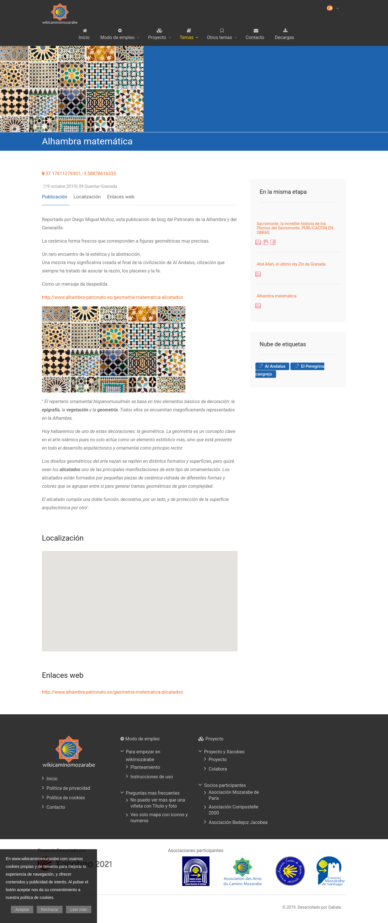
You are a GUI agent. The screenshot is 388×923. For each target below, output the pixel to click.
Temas (186, 37)
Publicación (54, 195)
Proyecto (157, 37)
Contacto (255, 37)
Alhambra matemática (276, 296)
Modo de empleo (117, 37)
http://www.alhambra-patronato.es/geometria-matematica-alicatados (112, 295)
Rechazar (49, 909)
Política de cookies (65, 795)
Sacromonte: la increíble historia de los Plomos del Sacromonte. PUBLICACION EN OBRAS (295, 228)
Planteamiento (145, 765)
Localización (85, 195)
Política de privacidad (68, 786)
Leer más (78, 909)
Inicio (84, 37)
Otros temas (219, 37)
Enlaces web (116, 195)
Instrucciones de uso (152, 774)
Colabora (218, 767)
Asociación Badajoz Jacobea (238, 820)
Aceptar (22, 909)
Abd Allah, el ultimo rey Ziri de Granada (291, 264)
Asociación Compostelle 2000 (233, 808)
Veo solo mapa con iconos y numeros (159, 815)
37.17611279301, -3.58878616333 (79, 173)
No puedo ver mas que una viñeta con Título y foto (158, 801)
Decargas (284, 37)
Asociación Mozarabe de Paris (234, 793)
